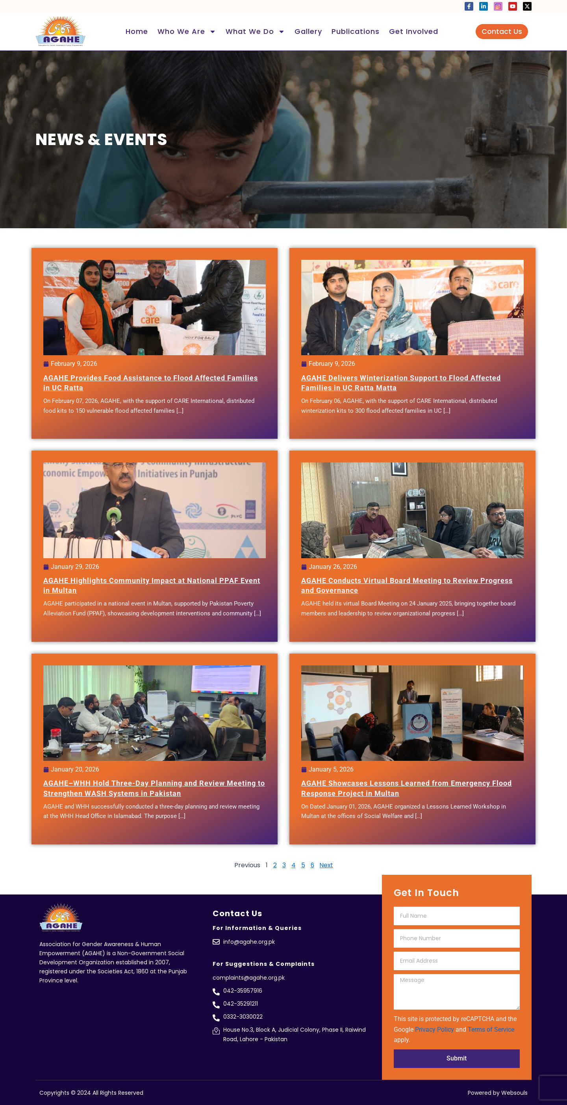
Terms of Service (491, 1029)
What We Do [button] (255, 31)
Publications (356, 31)
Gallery (308, 31)
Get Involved (413, 31)
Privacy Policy (434, 1029)
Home (137, 31)
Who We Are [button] (187, 31)
